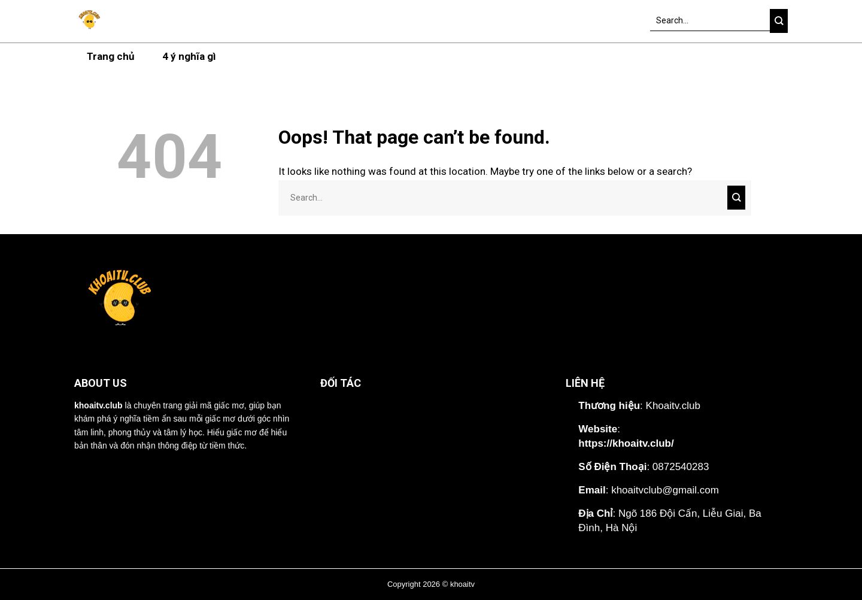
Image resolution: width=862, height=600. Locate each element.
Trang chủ (111, 56)
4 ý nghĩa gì (189, 56)
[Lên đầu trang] (840, 579)
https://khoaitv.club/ (625, 443)
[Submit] (779, 21)
